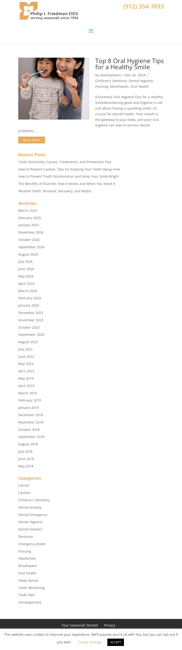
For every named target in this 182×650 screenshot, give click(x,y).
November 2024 (30, 232)
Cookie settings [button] (89, 642)
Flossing (101, 86)
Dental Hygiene (141, 80)
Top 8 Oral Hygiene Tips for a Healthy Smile (129, 63)
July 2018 (25, 451)
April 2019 (26, 385)
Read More (31, 140)
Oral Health (140, 86)
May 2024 (25, 276)
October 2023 (29, 327)
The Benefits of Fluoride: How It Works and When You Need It (66, 183)
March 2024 (27, 291)
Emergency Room (32, 544)
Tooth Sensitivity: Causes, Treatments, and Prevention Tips (64, 162)
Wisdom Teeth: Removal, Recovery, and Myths (54, 191)
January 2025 (28, 225)
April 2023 (26, 371)
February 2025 (29, 218)
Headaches (27, 558)
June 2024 (26, 269)
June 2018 (26, 458)
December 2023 (30, 312)
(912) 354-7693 (143, 6)
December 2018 (30, 415)
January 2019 (28, 407)
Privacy (109, 625)
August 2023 (28, 342)
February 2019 (29, 400)
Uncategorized (29, 602)
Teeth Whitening (31, 587)
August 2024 (28, 254)
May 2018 (25, 466)
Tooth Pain (26, 595)
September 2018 (31, 436)
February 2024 (29, 298)
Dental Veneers (30, 529)
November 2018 (30, 422)
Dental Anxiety (29, 507)
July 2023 (25, 349)
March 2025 (27, 210)
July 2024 (25, 261)
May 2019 (25, 378)
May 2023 (25, 363)
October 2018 (29, 429)
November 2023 (30, 320)
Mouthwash (119, 86)
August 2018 (28, 444)
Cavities (24, 492)
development (110, 75)
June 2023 (26, 356)
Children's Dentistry (111, 80)
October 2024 (29, 239)
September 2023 (31, 334)
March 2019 (27, 393)
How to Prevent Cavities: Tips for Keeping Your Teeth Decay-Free (69, 169)
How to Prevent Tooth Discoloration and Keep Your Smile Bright (68, 176)
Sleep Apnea (28, 580)
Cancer (23, 485)
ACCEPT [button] (115, 642)
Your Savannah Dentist (80, 625)
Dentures (25, 536)
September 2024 (31, 247)
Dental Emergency (32, 514)
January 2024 (28, 305)
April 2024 (26, 283)
